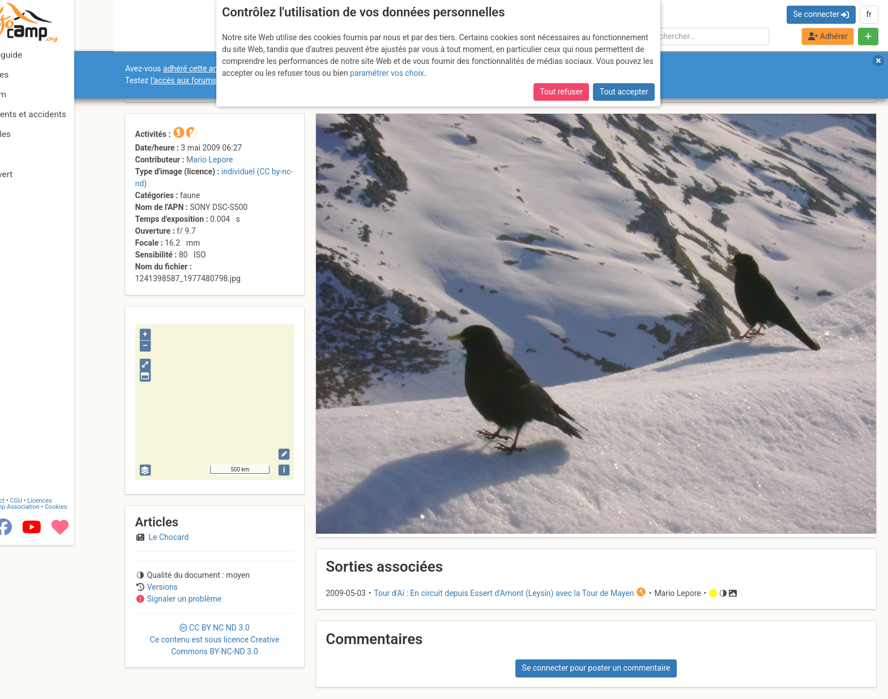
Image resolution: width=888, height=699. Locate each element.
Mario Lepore (209, 159)
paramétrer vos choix (387, 73)
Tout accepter (624, 91)
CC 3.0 (215, 639)
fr (869, 14)
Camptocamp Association (43, 656)
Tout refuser (561, 91)
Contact (33, 650)
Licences (79, 650)
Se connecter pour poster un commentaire (596, 667)
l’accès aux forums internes (199, 80)
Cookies (95, 656)
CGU (55, 650)
